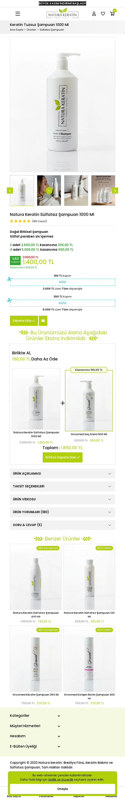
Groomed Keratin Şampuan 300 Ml (36, 695)
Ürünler (31, 30)
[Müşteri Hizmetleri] (35, 726)
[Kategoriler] (35, 716)
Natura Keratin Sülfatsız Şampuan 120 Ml (89, 614)
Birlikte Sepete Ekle (62, 457)
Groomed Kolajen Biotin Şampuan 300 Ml (89, 696)
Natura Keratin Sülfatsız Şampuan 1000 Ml (36, 434)
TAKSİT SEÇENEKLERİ (62, 486)
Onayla (62, 789)
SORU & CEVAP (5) (62, 525)
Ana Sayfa (16, 30)
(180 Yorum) (39, 221)
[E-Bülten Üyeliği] (35, 746)
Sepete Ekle (24, 320)
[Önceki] (10, 190)
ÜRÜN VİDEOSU (62, 499)
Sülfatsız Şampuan (52, 30)
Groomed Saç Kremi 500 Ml (89, 434)
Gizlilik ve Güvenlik (60, 780)
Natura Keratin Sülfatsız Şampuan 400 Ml (36, 614)
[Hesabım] (35, 736)
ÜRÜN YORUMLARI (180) (62, 512)
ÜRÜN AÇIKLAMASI (62, 473)
